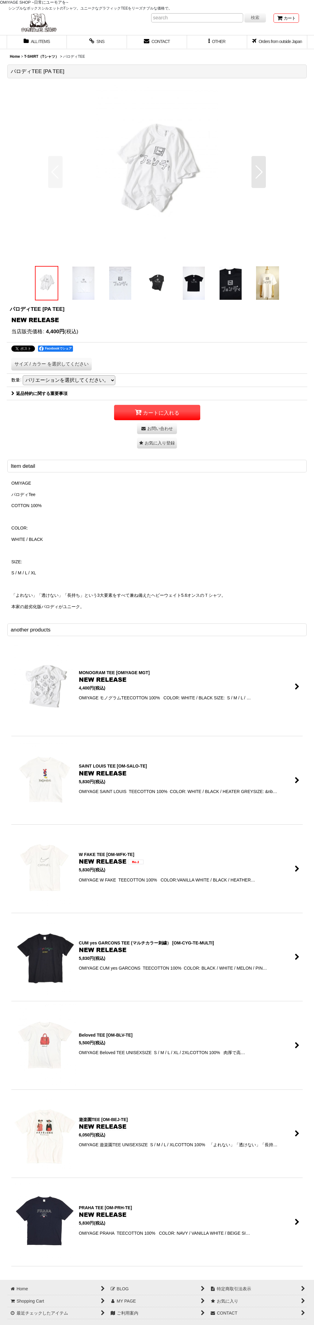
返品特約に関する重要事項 (39, 393)
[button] (217, 42)
